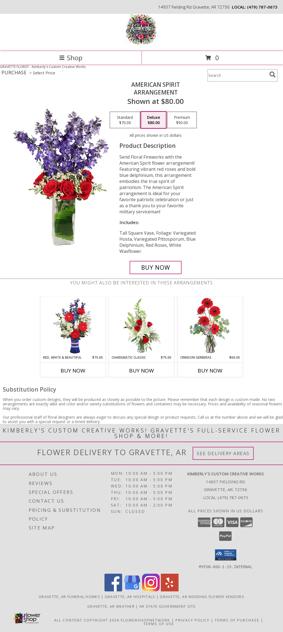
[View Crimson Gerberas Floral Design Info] (210, 326)
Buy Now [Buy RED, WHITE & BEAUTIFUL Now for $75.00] (73, 370)
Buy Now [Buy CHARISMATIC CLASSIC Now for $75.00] (141, 370)
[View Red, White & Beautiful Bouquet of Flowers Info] (73, 326)
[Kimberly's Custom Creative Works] (141, 43)
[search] (272, 74)
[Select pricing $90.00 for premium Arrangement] (181, 120)
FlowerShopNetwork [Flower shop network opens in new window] (145, 619)
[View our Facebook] (113, 589)
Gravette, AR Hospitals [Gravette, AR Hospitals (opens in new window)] (130, 596)
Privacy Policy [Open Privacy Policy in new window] (192, 619)
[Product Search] (237, 75)
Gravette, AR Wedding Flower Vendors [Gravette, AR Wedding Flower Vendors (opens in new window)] (202, 596)
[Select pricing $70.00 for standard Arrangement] (125, 120)
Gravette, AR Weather (111, 606)
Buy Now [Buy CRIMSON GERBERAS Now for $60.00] (210, 370)
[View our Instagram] (151, 589)
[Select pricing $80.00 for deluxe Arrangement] (153, 120)
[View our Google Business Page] (132, 589)
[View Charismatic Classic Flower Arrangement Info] (142, 326)
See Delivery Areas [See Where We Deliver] (223, 453)
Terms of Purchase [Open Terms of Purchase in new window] (237, 619)
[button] (225, 554)
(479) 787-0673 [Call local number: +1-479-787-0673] (262, 7)
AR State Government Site (167, 606)
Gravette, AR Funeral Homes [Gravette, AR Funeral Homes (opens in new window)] (69, 596)
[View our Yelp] (170, 589)
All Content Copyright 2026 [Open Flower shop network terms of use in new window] (86, 619)
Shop (70, 57)
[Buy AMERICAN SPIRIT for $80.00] (156, 267)
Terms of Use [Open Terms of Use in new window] (158, 623)
